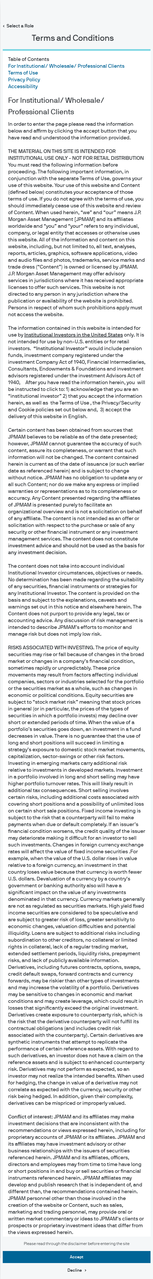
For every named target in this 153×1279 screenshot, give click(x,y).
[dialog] (76, 639)
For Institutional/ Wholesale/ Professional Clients (66, 66)
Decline (74, 1270)
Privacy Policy (24, 79)
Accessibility (22, 86)
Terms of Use (23, 73)
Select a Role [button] (20, 26)
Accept (76, 1257)
